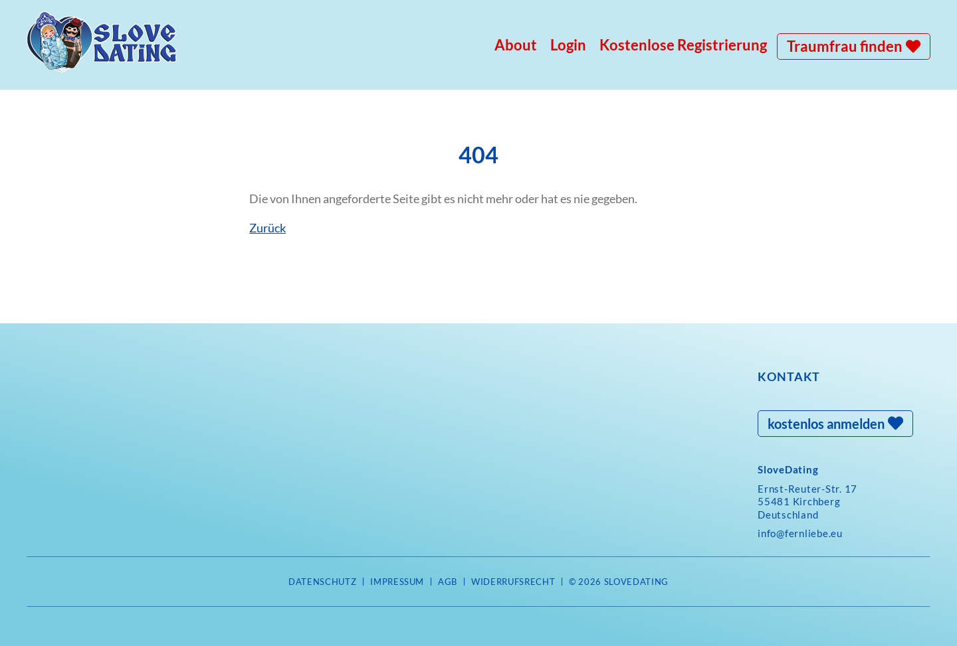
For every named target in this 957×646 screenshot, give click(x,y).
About (515, 45)
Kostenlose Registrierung (683, 45)
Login (568, 45)
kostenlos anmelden (826, 424)
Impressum (397, 582)
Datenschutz (322, 582)
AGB (447, 582)
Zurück (267, 227)
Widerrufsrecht (513, 582)
